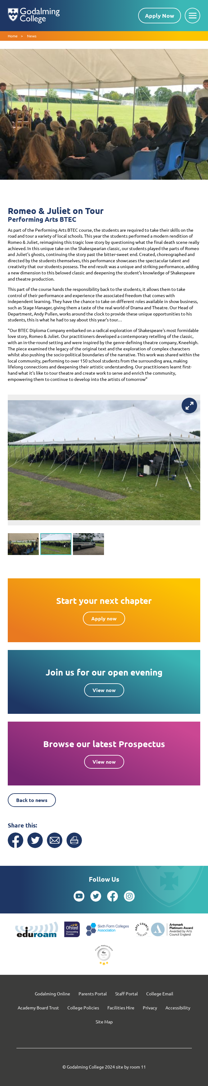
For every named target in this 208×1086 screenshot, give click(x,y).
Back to (31, 800)
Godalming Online (52, 993)
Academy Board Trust (38, 1007)
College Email (159, 993)
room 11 (138, 1066)
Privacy (150, 1007)
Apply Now (159, 15)
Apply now (104, 618)
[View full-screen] (189, 405)
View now (104, 690)
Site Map (104, 1021)
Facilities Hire (120, 1007)
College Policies (83, 1007)
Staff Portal (126, 993)
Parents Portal (93, 993)
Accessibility (177, 1007)
